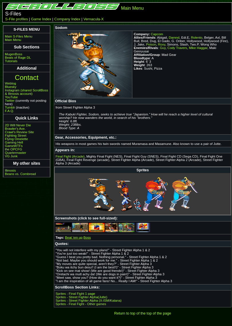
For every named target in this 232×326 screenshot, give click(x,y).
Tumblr (10, 107)
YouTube (11, 97)
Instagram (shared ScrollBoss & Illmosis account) (26, 92)
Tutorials (11, 61)
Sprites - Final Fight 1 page (75, 293)
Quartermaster (15, 152)
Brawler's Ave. (15, 128)
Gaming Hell (14, 142)
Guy (163, 48)
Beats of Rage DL (18, 57)
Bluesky (10, 87)
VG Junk (11, 156)
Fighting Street (15, 135)
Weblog (10, 83)
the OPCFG (13, 149)
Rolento (196, 37)
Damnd (174, 37)
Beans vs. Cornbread (20, 174)
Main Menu (132, 8)
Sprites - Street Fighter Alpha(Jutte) (81, 297)
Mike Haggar (198, 48)
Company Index (67, 19)
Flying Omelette (16, 139)
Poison (151, 44)
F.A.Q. (9, 111)
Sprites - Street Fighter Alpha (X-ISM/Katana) (88, 300)
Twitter (10, 100)
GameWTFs (14, 146)
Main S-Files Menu (18, 36)
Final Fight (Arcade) (70, 156)
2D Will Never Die (18, 125)
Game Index (41, 19)
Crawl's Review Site (19, 132)
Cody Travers (177, 48)
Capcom (157, 34)
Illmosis (10, 170)
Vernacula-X (93, 19)
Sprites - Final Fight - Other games (81, 304)
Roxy (161, 44)
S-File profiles (16, 19)
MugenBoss (13, 54)
